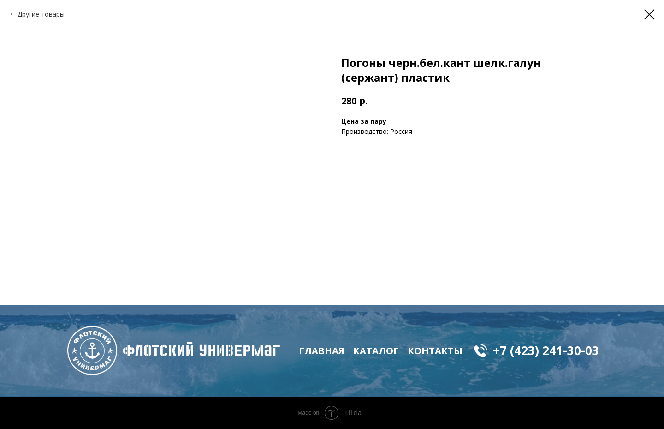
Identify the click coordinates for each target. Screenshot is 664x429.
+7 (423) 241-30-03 (546, 350)
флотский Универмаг (201, 350)
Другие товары (41, 14)
